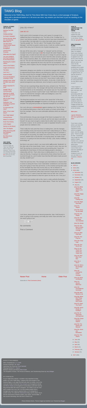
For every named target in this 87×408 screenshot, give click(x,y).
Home (44, 277)
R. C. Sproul (16, 368)
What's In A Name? (8, 119)
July (76, 184)
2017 (74, 355)
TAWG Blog (13, 11)
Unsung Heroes (7, 117)
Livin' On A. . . (7, 72)
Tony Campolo (24, 384)
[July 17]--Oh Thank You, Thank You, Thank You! (78, 251)
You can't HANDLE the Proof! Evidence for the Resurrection (8, 58)
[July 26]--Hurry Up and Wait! (78, 210)
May (76, 342)
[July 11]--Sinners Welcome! (77, 283)
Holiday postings (8, 34)
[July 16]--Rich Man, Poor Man (78, 257)
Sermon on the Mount (9, 126)
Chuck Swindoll (21, 366)
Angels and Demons (9, 67)
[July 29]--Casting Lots (78, 198)
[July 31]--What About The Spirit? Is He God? (78, 189)
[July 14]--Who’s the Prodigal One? (78, 266)
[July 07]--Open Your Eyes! (78, 304)
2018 (74, 170)
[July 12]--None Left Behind (78, 278)
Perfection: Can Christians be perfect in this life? (9, 104)
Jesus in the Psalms (8, 65)
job (42, 53)
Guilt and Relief (7, 74)
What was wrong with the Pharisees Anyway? (9, 132)
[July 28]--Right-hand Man (78, 202)
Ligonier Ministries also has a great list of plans (77, 116)
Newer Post (24, 277)
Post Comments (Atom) (34, 280)
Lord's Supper (7, 124)
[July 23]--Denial (78, 223)
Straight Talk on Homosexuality (7, 90)
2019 (74, 168)
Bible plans (74, 111)
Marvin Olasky (10, 385)
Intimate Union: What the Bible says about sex (9, 82)
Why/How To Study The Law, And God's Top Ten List (8, 95)
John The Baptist (8, 128)
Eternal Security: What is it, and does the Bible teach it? (9, 40)
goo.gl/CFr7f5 (80, 40)
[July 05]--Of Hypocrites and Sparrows (78, 314)
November (78, 175)
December (78, 172)
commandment (37, 107)
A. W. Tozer (16, 364)
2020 (74, 165)
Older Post (63, 277)
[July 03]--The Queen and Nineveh (78, 325)
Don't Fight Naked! (8, 115)
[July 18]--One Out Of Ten (78, 245)
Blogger (63, 401)
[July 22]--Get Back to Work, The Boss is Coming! (79, 228)
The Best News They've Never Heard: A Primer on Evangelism (9, 46)
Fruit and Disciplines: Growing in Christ (9, 77)
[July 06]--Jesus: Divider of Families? (78, 309)
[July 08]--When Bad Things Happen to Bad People (78, 299)
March (76, 347)
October (77, 177)
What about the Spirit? (9, 54)
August (77, 182)
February (77, 349)
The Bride (6, 70)
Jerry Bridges (50, 371)
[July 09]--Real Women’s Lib (78, 293)
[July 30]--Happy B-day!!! (78, 194)
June (76, 339)
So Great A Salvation (9, 36)
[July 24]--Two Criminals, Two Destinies (79, 219)
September (78, 180)
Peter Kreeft (23, 369)
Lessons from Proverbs (7, 51)
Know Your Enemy (8, 121)
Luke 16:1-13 (24, 31)
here (4, 154)
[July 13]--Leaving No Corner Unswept (78, 273)
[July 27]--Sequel (77, 206)
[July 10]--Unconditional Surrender (78, 288)
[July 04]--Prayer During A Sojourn (79, 320)
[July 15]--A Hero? (77, 261)
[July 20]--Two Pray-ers (78, 237)
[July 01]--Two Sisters (78, 335)
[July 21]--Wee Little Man (78, 233)
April (76, 344)
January (77, 352)
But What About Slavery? (7, 136)
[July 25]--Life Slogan (78, 214)
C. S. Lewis (18, 362)
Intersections (23, 392)
